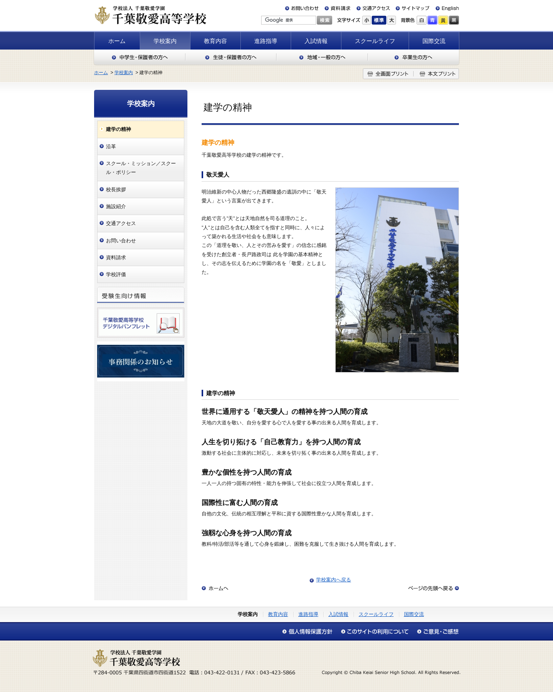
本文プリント (436, 73)
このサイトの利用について (374, 631)
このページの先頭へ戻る (433, 588)
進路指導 (265, 41)
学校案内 (165, 41)
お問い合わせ (303, 8)
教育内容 (215, 41)
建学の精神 (118, 129)
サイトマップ (410, 8)
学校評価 (116, 274)
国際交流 (433, 41)
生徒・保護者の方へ (230, 57)
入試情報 (316, 41)
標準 (379, 20)
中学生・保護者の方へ (139, 57)
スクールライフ (375, 41)
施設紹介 (116, 206)
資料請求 (337, 8)
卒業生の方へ (414, 57)
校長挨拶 (116, 189)
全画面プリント (388, 73)
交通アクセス (372, 8)
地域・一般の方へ (322, 57)
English (444, 8)
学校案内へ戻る (333, 580)
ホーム (117, 41)
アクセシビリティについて (436, 631)
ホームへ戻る (215, 588)
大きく (391, 20)
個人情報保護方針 (309, 631)
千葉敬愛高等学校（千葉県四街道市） (150, 15)
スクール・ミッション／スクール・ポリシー (141, 168)
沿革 (111, 146)
